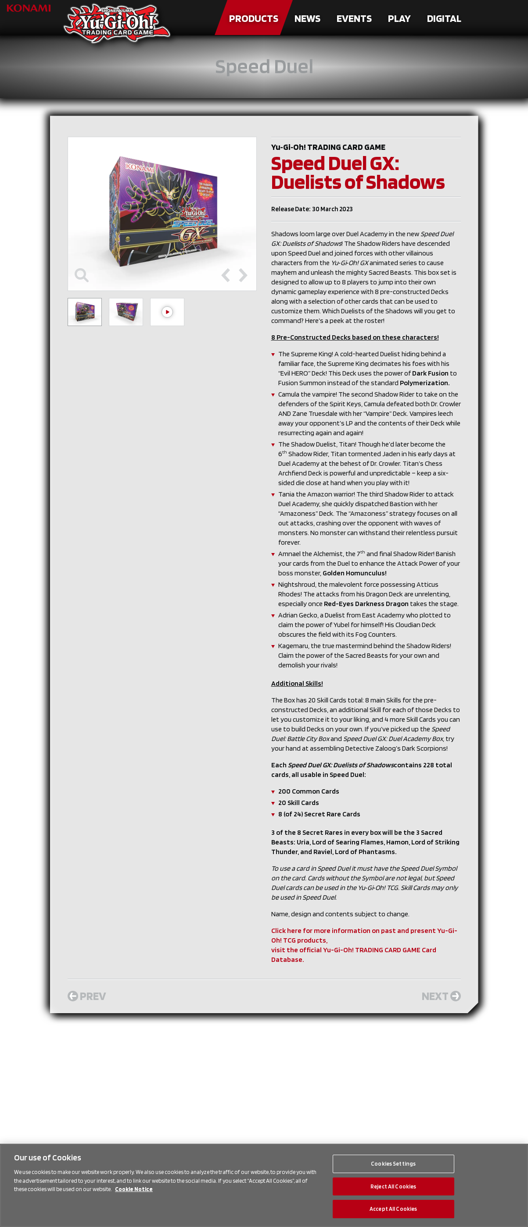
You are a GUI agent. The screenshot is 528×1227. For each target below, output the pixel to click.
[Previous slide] (226, 275)
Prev (87, 996)
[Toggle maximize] (82, 275)
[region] (264, 1185)
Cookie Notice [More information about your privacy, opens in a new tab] (134, 1189)
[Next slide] (243, 275)
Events (354, 18)
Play (399, 18)
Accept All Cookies (393, 1209)
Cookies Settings (393, 1163)
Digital (444, 18)
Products (253, 18)
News (307, 18)
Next (441, 996)
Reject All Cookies (393, 1186)
